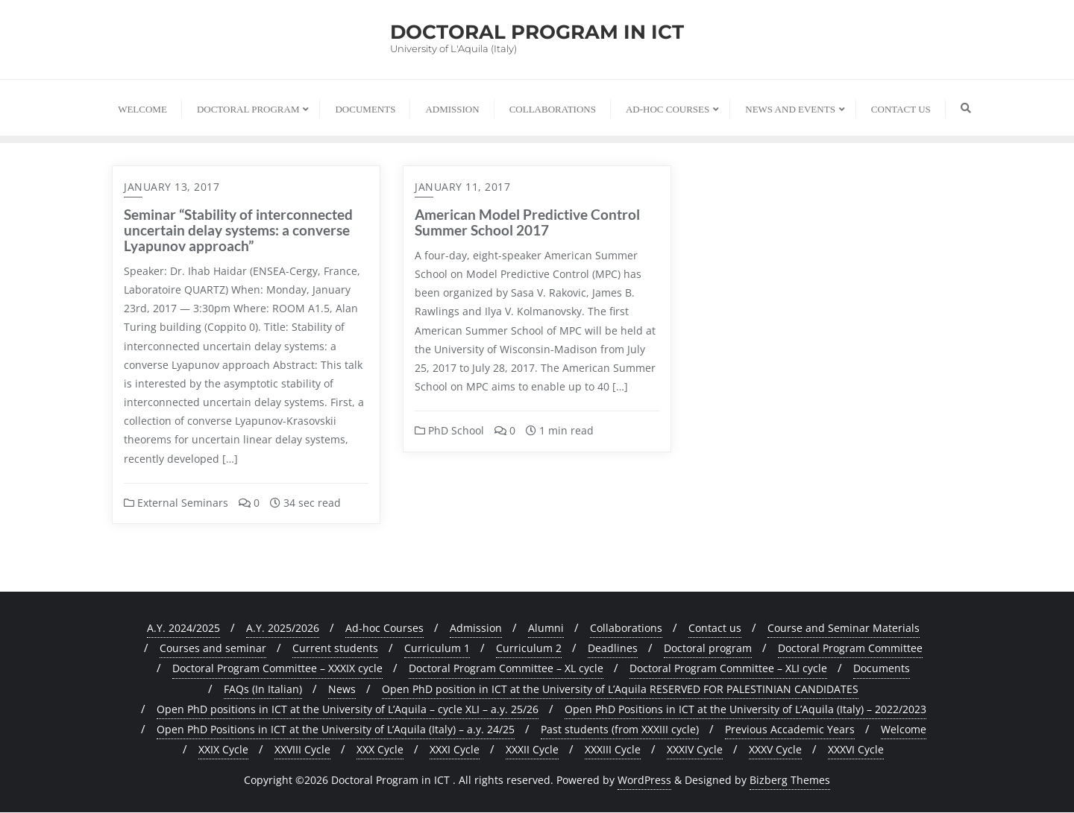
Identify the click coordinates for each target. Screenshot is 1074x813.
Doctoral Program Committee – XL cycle (506, 668)
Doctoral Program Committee (850, 648)
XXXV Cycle (775, 749)
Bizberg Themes (790, 780)
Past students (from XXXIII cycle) (620, 729)
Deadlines (613, 648)
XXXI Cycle (455, 749)
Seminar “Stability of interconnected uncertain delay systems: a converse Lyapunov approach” (238, 230)
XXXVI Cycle (856, 749)
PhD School (449, 430)
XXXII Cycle (532, 749)
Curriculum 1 (437, 648)
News (342, 689)
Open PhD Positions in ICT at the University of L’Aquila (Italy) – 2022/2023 (745, 709)
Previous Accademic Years (790, 729)
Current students (335, 648)
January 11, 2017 (462, 187)
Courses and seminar (213, 648)
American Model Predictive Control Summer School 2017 (527, 222)
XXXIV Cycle (695, 749)
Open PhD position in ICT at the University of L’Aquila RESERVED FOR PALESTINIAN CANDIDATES (620, 689)
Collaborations (626, 628)
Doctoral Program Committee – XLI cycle (728, 668)
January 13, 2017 (171, 187)
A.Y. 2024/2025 (183, 628)
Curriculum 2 (529, 648)
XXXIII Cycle (613, 749)
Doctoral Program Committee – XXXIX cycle (277, 668)
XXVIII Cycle (302, 749)
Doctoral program (708, 648)
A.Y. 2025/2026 (282, 628)
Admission (476, 628)
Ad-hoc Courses (384, 628)
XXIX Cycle (223, 749)
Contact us (714, 628)
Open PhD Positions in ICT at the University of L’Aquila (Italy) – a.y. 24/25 (336, 729)
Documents (881, 668)
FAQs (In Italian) (263, 689)
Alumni (546, 628)
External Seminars (176, 503)
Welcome (903, 729)
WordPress (644, 780)
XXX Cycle (380, 749)
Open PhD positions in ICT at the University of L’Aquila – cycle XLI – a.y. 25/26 (347, 709)
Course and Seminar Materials (843, 628)
